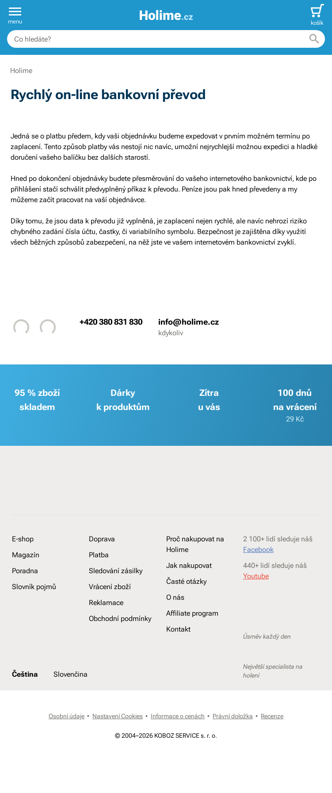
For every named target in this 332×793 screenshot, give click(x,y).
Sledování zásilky (115, 571)
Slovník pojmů (34, 586)
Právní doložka (233, 716)
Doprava (102, 539)
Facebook (258, 549)
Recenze (272, 716)
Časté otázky (186, 581)
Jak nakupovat (189, 565)
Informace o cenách (178, 716)
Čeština (25, 674)
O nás (175, 597)
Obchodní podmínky (120, 618)
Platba (99, 555)
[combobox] (166, 39)
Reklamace (106, 602)
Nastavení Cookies (117, 716)
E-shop (23, 539)
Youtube (256, 576)
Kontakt (178, 629)
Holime (21, 70)
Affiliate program (192, 613)
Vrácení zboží (110, 586)
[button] (15, 15)
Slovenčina (70, 674)
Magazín (25, 555)
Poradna (25, 571)
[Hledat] (314, 39)
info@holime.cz (188, 321)
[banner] (166, 15)
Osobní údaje (66, 716)
